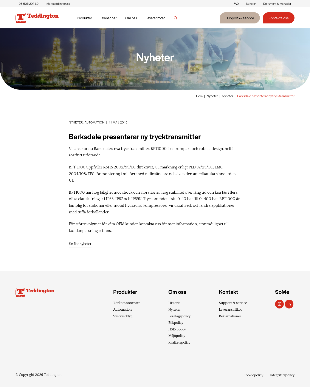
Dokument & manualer (277, 4)
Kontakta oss (279, 17)
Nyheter (251, 4)
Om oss (131, 17)
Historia (174, 303)
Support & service (240, 17)
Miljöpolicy (176, 336)
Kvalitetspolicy (179, 342)
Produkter (84, 17)
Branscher (109, 17)
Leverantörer (155, 17)
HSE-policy (177, 329)
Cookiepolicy (253, 375)
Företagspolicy (179, 316)
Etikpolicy (175, 323)
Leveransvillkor (230, 309)
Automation (122, 309)
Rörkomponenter (126, 303)
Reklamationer (230, 316)
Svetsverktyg (122, 316)
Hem (199, 96)
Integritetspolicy (282, 375)
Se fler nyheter (80, 243)
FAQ (236, 4)
